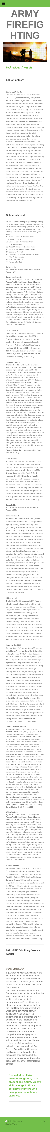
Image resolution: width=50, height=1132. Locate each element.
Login (42, 1121)
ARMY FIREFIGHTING (25, 24)
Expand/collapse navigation (25, 3)
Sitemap (18, 1121)
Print (9, 1121)
